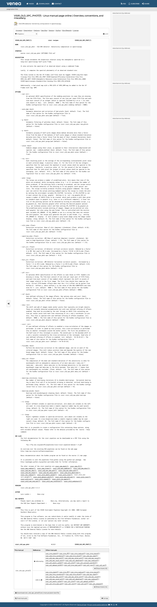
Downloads (42, 4)
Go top (104, 598)
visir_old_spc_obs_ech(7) (47, 470)
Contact (56, 4)
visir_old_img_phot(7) (81, 468)
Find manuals (21, 598)
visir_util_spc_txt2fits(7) (52, 481)
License (76, 30)
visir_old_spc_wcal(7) (29, 472)
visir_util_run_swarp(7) (61, 479)
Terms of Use (81, 605)
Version (51, 30)
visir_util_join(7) (83, 477)
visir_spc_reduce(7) (28, 475)
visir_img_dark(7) (62, 466)
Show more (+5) (100, 568)
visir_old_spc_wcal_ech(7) (48, 472)
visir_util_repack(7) (42, 479)
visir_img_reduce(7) (28, 468)
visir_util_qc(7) (27, 479)
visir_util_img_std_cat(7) (65, 477)
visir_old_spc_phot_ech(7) (68, 470)
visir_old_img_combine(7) (62, 468)
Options (37, 30)
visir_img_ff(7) (76, 466)
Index (30, 4)
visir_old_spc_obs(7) (28, 470)
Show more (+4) (100, 587)
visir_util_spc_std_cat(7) (30, 481)
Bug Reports (66, 30)
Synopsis (19, 30)
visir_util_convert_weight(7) (87, 563)
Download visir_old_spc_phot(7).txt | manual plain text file (37, 593)
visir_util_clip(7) (65, 475)
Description (28, 30)
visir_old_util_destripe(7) (70, 472)
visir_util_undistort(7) (73, 481)
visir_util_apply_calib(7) (47, 475)
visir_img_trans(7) (44, 468)
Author (58, 30)
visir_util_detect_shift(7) (43, 477)
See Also (44, 30)
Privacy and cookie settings (97, 605)
